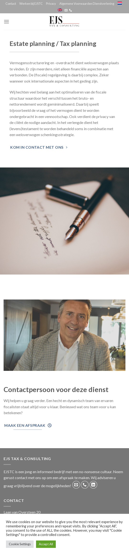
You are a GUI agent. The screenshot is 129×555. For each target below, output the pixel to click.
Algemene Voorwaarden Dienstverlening (86, 3)
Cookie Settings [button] (20, 544)
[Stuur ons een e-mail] (66, 10)
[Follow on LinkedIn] (93, 485)
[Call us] (70, 10)
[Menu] (6, 21)
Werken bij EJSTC (31, 3)
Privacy (51, 3)
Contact (10, 3)
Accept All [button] (46, 544)
